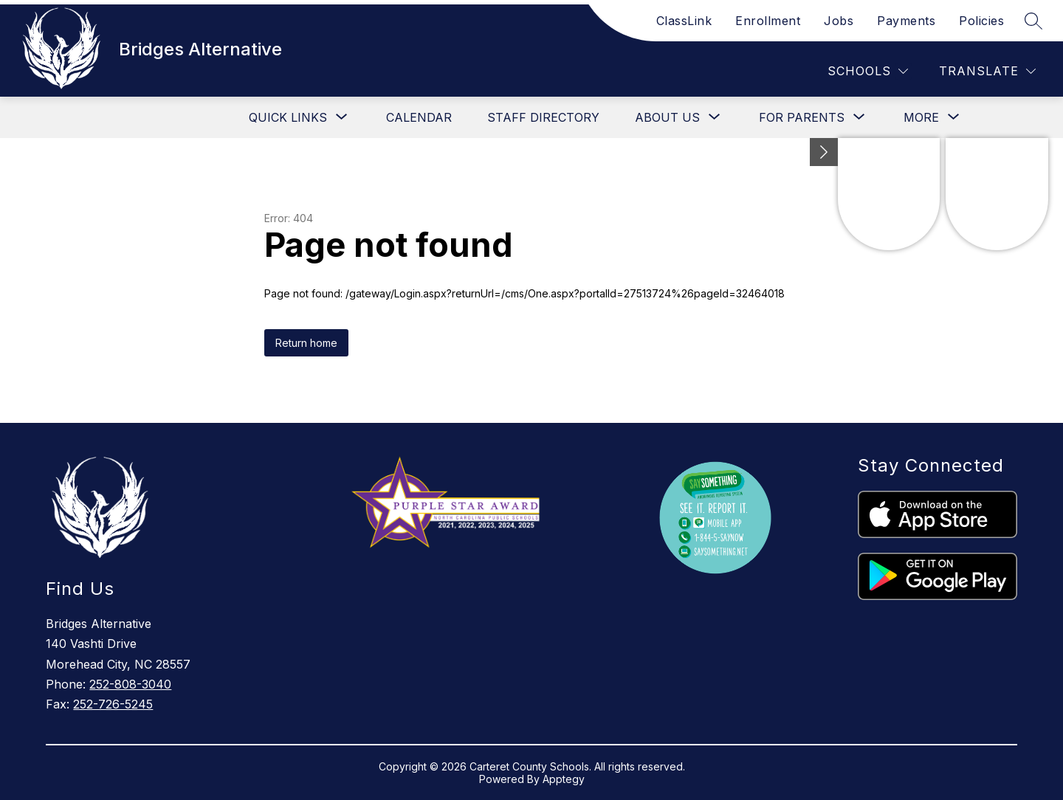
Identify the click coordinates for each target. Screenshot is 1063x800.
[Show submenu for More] (921, 117)
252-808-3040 (130, 684)
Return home (306, 343)
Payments (906, 20)
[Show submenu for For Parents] (801, 117)
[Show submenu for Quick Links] (288, 117)
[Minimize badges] (824, 152)
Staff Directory (543, 117)
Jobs (838, 20)
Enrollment (767, 20)
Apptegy (564, 779)
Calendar (419, 117)
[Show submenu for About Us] (667, 117)
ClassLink (684, 20)
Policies (981, 20)
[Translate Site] (987, 71)
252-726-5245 (113, 704)
